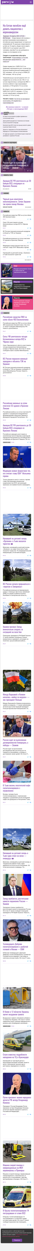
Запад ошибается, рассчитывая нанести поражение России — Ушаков (15, 901)
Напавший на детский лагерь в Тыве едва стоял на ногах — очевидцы (15, 855)
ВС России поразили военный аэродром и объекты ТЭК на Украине (16, 232)
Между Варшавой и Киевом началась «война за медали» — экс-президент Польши (16, 697)
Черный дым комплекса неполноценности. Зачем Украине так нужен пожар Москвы (16, 201)
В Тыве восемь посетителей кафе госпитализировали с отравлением (16, 788)
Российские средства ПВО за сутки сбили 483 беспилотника (17, 216)
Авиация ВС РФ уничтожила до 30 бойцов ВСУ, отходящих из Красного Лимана (17, 183)
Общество (17, 282)
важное (6, 147)
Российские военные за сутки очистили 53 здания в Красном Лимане (16, 239)
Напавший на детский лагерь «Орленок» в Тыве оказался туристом (16, 253)
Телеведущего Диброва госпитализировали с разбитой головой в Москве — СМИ (15, 946)
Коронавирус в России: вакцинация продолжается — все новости (15, 59)
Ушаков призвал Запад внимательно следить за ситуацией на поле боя (13, 629)
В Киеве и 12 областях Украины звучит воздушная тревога (16, 1013)
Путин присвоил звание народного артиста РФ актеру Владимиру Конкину (22, 303)
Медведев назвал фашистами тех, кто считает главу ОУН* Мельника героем (16, 246)
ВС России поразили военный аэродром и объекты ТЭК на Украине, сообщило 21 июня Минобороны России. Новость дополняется (17, 370)
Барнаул (6, 36)
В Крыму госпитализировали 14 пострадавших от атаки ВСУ (16, 1212)
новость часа (8, 175)
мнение (6, 193)
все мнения (28, 207)
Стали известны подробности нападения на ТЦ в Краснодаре (22, 286)
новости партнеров (10, 142)
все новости (6, 189)
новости (6, 211)
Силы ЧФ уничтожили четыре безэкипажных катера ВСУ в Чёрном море (15, 224)
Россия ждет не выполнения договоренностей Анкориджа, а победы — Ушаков (15, 165)
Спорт (15, 266)
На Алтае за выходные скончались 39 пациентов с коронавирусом (16, 101)
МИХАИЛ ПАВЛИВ (7, 207)
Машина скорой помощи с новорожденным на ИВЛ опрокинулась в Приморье (13, 1167)
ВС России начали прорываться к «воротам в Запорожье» (16, 585)
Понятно (17, 1240)
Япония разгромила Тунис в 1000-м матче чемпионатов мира (23, 270)
